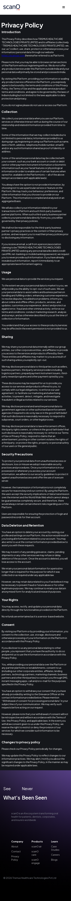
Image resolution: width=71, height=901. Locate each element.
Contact (16, 851)
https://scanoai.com (13, 55)
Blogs (54, 859)
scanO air (37, 846)
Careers (55, 854)
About (14, 846)
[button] (64, 7)
